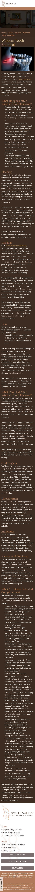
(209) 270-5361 (17, 835)
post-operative (25, 79)
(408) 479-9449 (16, 829)
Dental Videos (17, 876)
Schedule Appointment (17, 869)
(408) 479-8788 (14, 832)
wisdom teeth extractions (16, 246)
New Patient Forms (17, 862)
